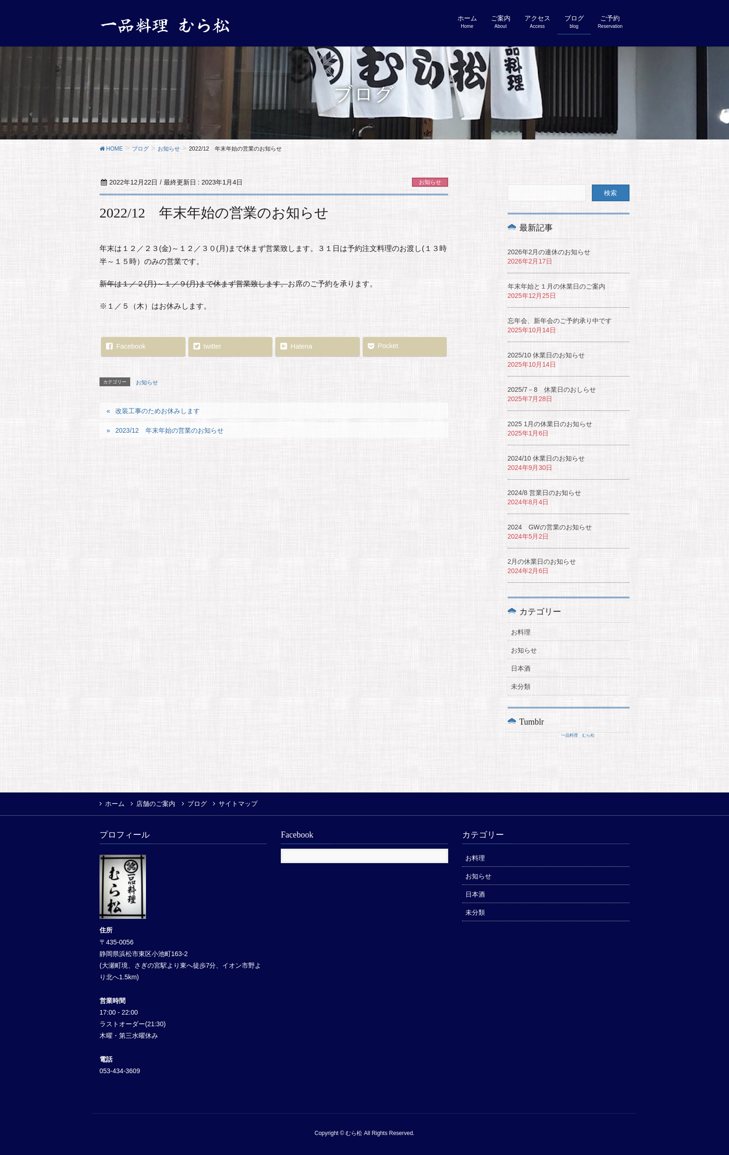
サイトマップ (240, 803)
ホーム (115, 803)
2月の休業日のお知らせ (542, 561)
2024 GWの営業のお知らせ (550, 527)
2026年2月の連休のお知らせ (549, 252)
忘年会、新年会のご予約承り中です (560, 320)
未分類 (520, 686)
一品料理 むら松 (578, 735)
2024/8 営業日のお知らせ (545, 492)
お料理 (520, 632)
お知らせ (430, 182)
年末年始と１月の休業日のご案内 (556, 286)
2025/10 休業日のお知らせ (546, 355)
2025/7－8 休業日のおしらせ (552, 389)
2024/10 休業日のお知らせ (546, 458)
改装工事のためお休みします (157, 411)
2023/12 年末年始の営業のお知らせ (169, 430)
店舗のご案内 (156, 803)
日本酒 (520, 668)
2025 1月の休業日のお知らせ (550, 424)
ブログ (198, 803)
